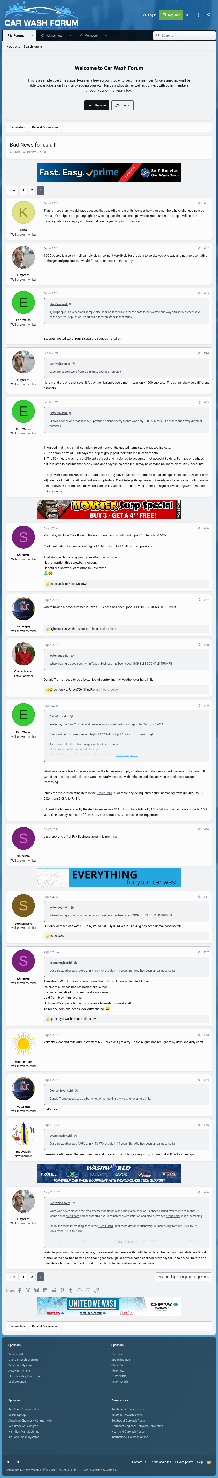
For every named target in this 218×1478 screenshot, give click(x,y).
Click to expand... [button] (127, 755)
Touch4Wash (119, 1381)
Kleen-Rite (117, 1370)
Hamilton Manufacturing (24, 1431)
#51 (206, 897)
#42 (206, 248)
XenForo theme (93, 1470)
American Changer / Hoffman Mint (30, 1420)
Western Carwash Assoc (127, 1415)
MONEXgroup (17, 1415)
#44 (206, 353)
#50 (206, 829)
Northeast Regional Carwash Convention (137, 1426)
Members (92, 36)
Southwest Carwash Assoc (128, 1420)
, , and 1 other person (86, 690)
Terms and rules (160, 1462)
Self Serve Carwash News (24, 1409)
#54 (206, 1080)
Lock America (17, 1381)
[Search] (209, 15)
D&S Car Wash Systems (23, 1359)
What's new (55, 36)
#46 (206, 528)
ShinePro (19, 152)
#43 (206, 293)
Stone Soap (118, 1365)
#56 (206, 1192)
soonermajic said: (61, 963)
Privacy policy (184, 1462)
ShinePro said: (59, 716)
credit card (123, 535)
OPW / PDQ (118, 1376)
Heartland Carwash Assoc (128, 1431)
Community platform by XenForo (41, 1470)
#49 (206, 706)
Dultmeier (117, 1354)
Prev (13, 190)
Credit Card (104, 793)
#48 (206, 645)
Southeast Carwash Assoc (128, 1409)
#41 (206, 203)
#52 (206, 952)
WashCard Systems (20, 1365)
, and (69, 584)
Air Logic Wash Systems (23, 1437)
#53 (206, 1035)
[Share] (199, 204)
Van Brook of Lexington (23, 1426)
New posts (13, 47)
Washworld (15, 1354)
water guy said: (59, 656)
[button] (198, 15)
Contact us (139, 1462)
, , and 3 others (83, 629)
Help (200, 1462)
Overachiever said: (62, 1091)
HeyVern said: (59, 304)
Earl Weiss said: (60, 364)
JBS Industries (120, 1359)
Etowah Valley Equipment (24, 1376)
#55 (206, 1125)
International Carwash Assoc (129, 1437)
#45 (206, 402)
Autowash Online (19, 1370)
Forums (20, 36)
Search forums (33, 47)
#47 (206, 600)
